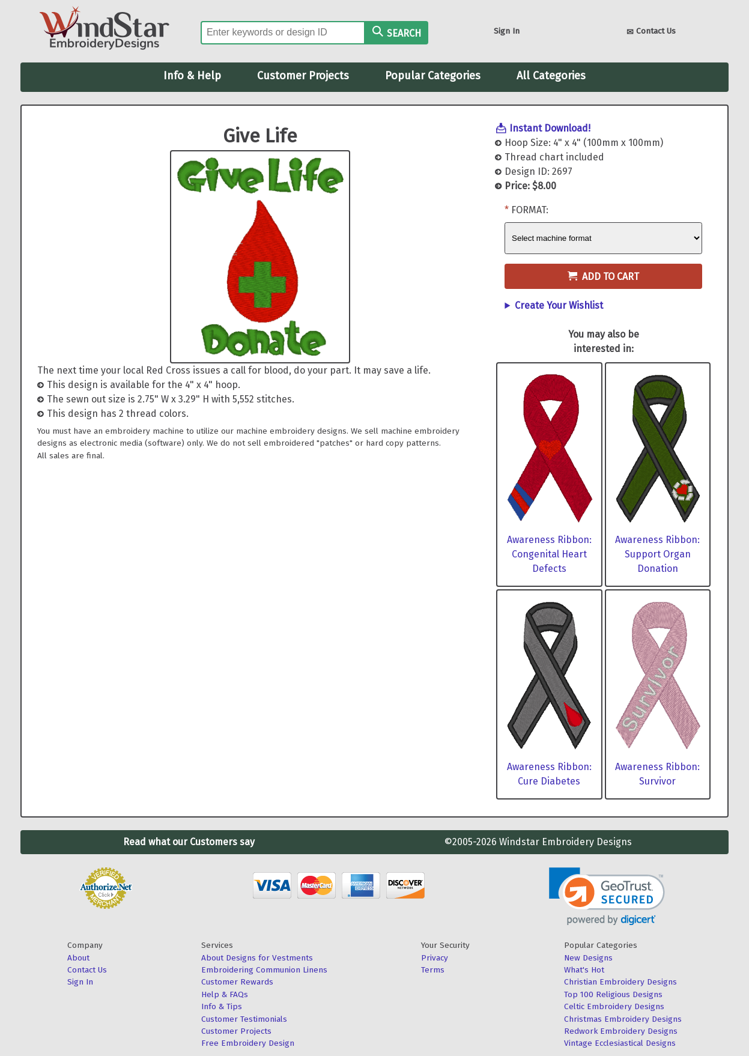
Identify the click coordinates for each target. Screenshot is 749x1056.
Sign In (507, 31)
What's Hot (584, 970)
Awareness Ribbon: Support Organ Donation (657, 554)
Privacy (434, 958)
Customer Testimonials (244, 1019)
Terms (432, 970)
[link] (607, 896)
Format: (529, 210)
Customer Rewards (237, 982)
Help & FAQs (224, 994)
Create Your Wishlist (559, 305)
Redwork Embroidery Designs (621, 1031)
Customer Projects (303, 75)
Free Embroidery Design (247, 1043)
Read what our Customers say (189, 842)
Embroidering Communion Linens (264, 970)
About (78, 958)
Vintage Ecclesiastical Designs (620, 1043)
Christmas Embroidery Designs (623, 1019)
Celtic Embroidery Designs (614, 1006)
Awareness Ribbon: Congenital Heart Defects (549, 554)
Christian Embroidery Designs (620, 982)
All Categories (551, 75)
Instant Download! (549, 128)
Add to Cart (603, 276)
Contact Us (651, 32)
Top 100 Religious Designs (613, 994)
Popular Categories (433, 75)
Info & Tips (221, 1006)
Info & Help (192, 75)
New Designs (588, 958)
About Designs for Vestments (257, 958)
